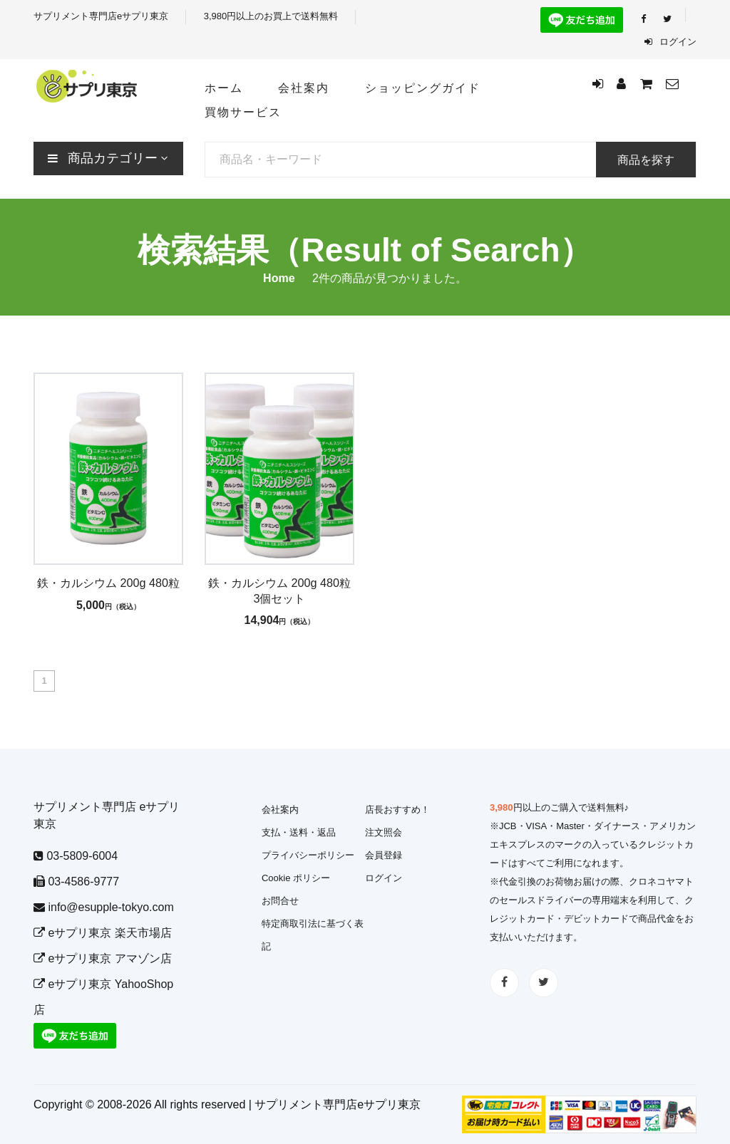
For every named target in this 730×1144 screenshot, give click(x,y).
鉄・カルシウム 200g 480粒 (108, 582)
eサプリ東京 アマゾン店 (103, 958)
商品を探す (645, 160)
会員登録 (383, 855)
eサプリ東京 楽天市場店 (103, 933)
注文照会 (383, 832)
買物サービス (243, 112)
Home (278, 278)
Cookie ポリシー (296, 878)
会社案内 (303, 88)
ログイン (670, 41)
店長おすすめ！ (397, 809)
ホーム (224, 88)
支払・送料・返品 (299, 832)
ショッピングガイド (422, 88)
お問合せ (280, 900)
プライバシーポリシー (308, 855)
